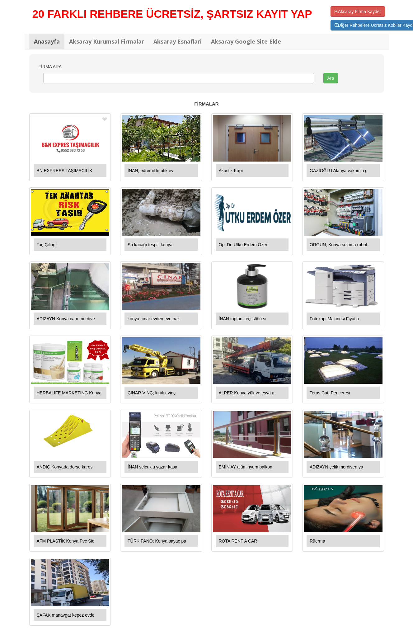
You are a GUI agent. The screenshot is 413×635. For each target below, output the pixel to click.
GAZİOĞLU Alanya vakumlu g (339, 170)
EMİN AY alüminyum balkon (245, 466)
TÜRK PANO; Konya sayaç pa (157, 541)
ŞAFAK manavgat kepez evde (66, 615)
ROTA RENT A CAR (238, 541)
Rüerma (317, 541)
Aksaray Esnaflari (177, 41)
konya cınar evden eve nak (154, 318)
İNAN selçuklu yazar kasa (152, 466)
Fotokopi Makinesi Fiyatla (334, 318)
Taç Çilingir (47, 244)
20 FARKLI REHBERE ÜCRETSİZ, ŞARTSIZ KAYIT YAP (172, 14)
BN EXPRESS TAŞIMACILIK (64, 170)
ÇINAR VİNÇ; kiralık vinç (152, 392)
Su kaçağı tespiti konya (150, 244)
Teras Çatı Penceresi (330, 392)
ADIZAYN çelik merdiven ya (336, 466)
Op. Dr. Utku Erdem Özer (243, 244)
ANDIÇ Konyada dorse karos (65, 466)
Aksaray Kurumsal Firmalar (106, 41)
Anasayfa (47, 41)
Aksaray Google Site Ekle (246, 41)
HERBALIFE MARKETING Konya (69, 392)
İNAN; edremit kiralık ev (150, 170)
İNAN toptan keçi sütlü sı (242, 318)
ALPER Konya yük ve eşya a (247, 392)
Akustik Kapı (231, 170)
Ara (330, 78)
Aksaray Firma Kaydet (358, 11)
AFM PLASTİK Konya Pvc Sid (66, 541)
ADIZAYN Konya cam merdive (66, 318)
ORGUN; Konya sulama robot (338, 244)
